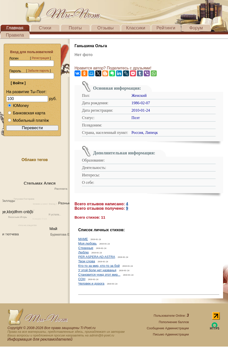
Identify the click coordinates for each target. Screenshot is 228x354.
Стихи (45, 27)
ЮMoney (18, 106)
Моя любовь (87, 243)
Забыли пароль (38, 70)
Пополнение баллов (174, 322)
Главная (15, 27)
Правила (15, 35)
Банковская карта (26, 113)
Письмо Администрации (171, 334)
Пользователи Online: (171, 315)
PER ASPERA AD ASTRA (96, 257)
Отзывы (105, 27)
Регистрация (40, 58)
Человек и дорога (91, 283)
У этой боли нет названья (97, 270)
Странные (85, 248)
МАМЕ (83, 239)
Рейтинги (165, 27)
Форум (196, 27)
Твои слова (86, 261)
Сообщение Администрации (168, 328)
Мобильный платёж (28, 120)
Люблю (83, 252)
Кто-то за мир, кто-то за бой (99, 266)
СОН (81, 279)
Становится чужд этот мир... (99, 274)
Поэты (75, 27)
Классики (135, 27)
